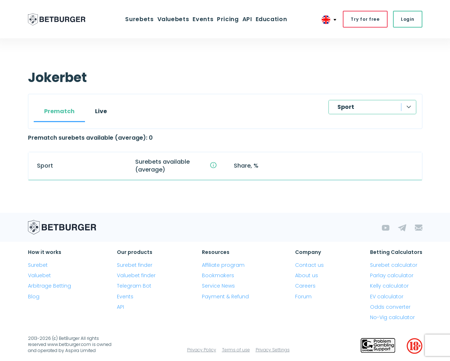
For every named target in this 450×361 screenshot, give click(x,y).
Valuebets (173, 19)
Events (203, 19)
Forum (303, 296)
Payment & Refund (225, 296)
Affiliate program (223, 265)
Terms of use (236, 350)
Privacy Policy (201, 350)
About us (306, 275)
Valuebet (39, 275)
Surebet (38, 265)
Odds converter (390, 307)
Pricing (227, 19)
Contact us (309, 265)
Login (408, 19)
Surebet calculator (393, 265)
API (247, 19)
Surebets (139, 19)
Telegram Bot (134, 285)
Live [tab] (101, 111)
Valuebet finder (136, 275)
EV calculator (386, 296)
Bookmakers (218, 275)
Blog (33, 296)
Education (271, 19)
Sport (345, 107)
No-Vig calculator (392, 317)
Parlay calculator (391, 275)
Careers (305, 285)
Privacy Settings (273, 350)
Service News (218, 285)
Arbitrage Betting (49, 285)
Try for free (365, 19)
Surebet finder (134, 265)
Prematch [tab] (59, 111)
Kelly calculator (389, 285)
